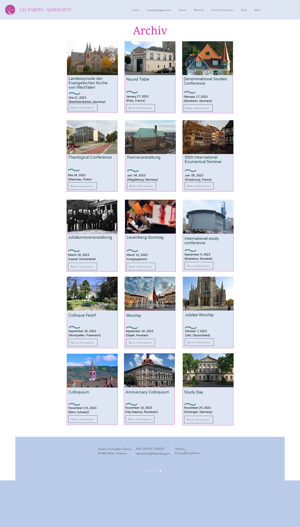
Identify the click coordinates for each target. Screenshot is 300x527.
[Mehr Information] (82, 107)
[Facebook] (160, 471)
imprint (179, 449)
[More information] (82, 186)
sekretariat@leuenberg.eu (153, 453)
